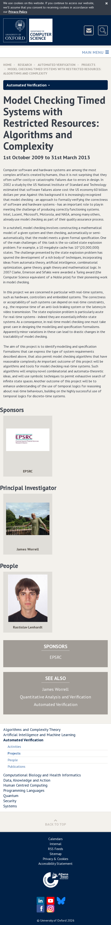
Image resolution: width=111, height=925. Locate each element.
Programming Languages (23, 790)
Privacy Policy (17, 12)
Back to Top (55, 822)
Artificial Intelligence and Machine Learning (39, 734)
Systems (10, 805)
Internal (55, 844)
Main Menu (95, 52)
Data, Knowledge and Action (26, 780)
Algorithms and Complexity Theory (31, 729)
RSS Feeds (55, 849)
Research (25, 65)
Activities (14, 746)
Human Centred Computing (25, 785)
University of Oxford (53, 920)
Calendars (55, 839)
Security (9, 800)
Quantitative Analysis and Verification (55, 697)
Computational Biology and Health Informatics (42, 774)
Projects (88, 65)
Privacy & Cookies (55, 859)
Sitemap (56, 854)
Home (7, 65)
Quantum (10, 795)
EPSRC (56, 657)
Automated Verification (56, 65)
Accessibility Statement (55, 863)
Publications (16, 766)
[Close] (106, 3)
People (13, 760)
